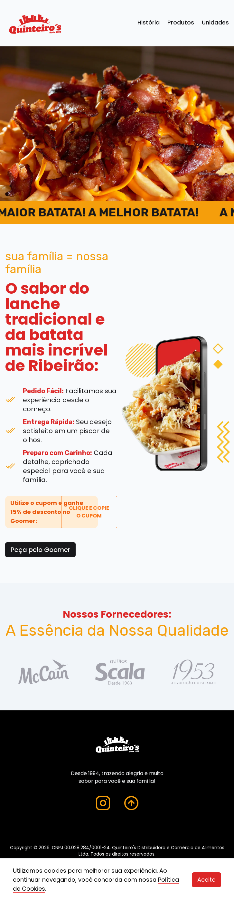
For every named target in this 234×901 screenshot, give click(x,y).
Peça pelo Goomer (40, 549)
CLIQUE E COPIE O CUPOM (89, 511)
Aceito (206, 880)
